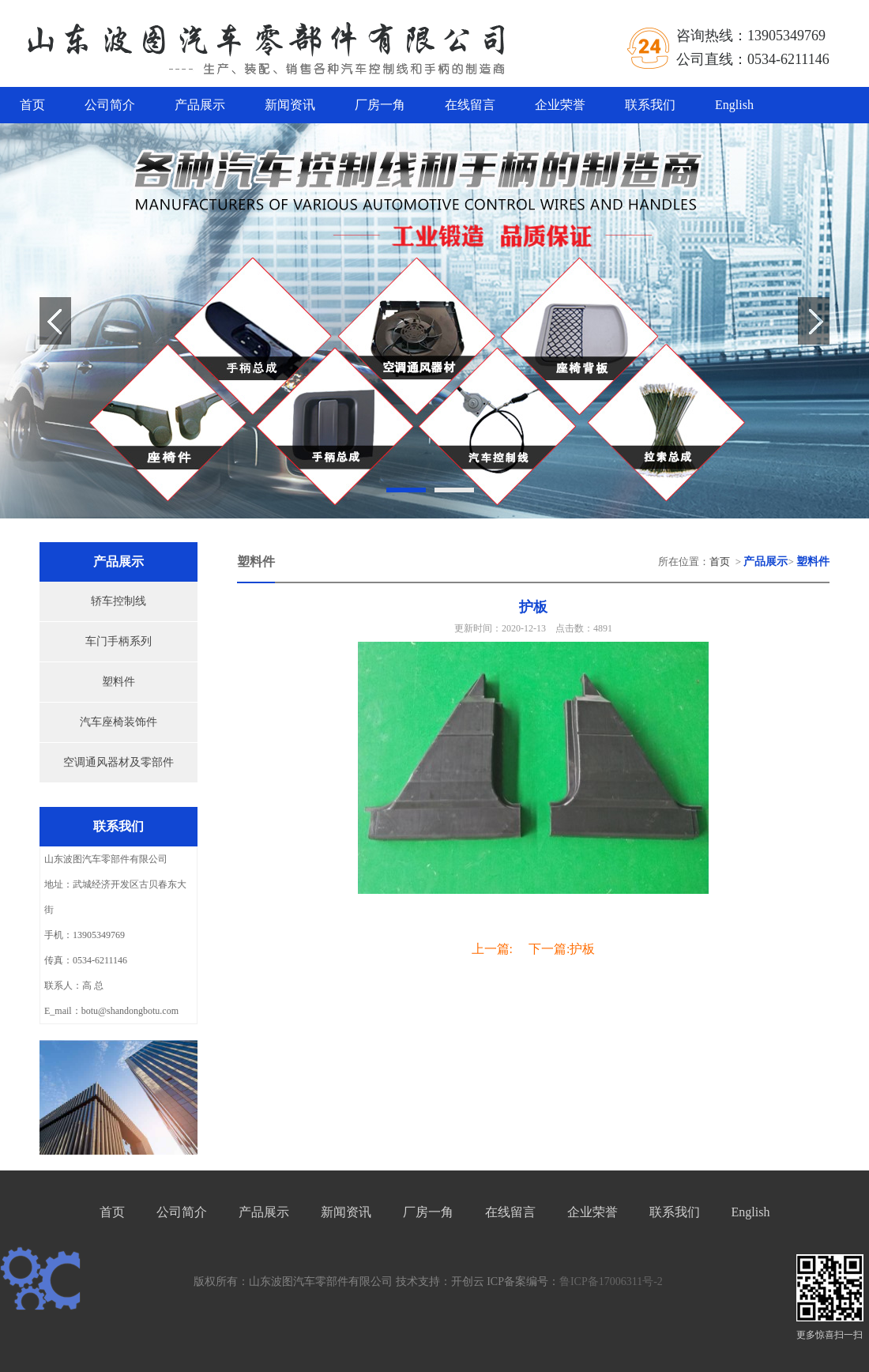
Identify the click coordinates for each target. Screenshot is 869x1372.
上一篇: (492, 949)
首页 (32, 104)
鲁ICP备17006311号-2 (611, 1281)
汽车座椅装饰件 (118, 722)
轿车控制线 (118, 601)
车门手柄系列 (118, 641)
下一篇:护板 (562, 949)
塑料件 (118, 682)
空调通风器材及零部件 (118, 762)
